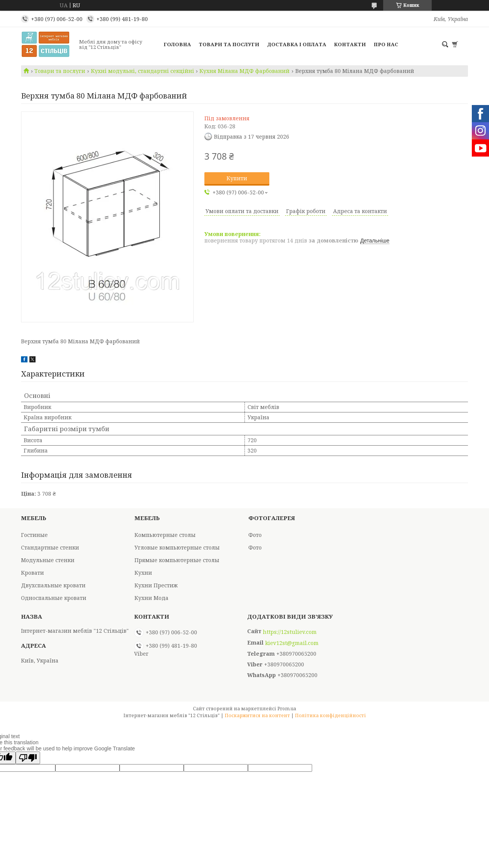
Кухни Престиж (156, 585)
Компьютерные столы (165, 534)
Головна (177, 44)
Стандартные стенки (50, 547)
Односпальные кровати (53, 597)
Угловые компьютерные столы (177, 547)
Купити (237, 178)
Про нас (386, 44)
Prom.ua (286, 708)
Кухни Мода (151, 597)
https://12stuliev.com (290, 632)
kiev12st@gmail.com (292, 643)
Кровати (32, 572)
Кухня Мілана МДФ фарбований (244, 71)
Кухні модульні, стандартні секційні (142, 71)
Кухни (143, 572)
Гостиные (34, 534)
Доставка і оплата (296, 44)
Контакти (350, 44)
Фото (255, 534)
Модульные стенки (47, 560)
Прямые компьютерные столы (176, 560)
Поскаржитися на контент (257, 715)
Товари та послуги (229, 44)
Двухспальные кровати (53, 585)
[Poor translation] (28, 758)
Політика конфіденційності (330, 715)
